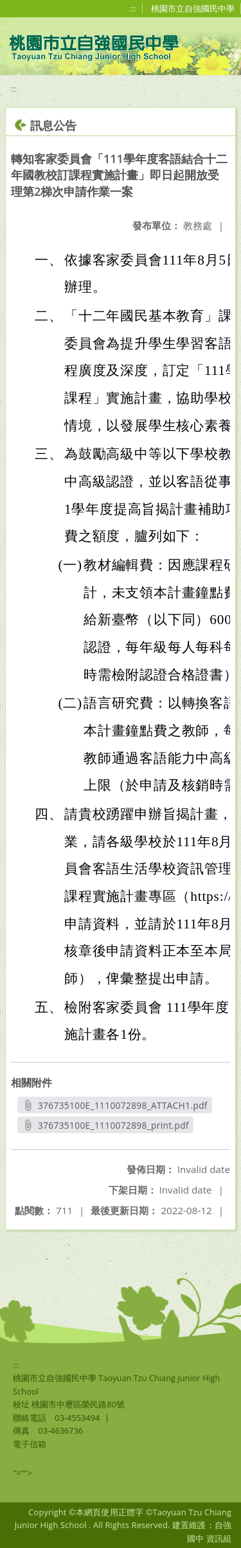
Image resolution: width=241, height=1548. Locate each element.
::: (133, 8)
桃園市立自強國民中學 (193, 8)
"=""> (22, 1473)
